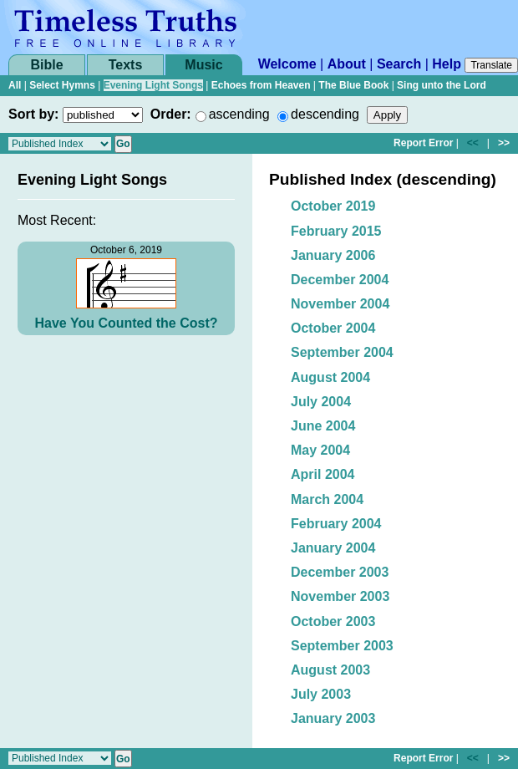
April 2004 (322, 474)
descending (325, 114)
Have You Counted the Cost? (126, 323)
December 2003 (339, 572)
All (14, 85)
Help (446, 64)
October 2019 (333, 206)
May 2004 (320, 450)
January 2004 (333, 548)
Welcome (287, 64)
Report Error (423, 143)
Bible (46, 65)
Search (399, 64)
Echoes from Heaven (261, 85)
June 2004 (323, 426)
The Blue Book (353, 85)
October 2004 (333, 328)
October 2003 (333, 621)
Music (203, 65)
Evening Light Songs (153, 85)
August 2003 (330, 670)
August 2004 (330, 377)
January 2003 (333, 718)
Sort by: (33, 114)
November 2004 (340, 304)
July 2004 (321, 402)
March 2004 (327, 499)
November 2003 (340, 596)
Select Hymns (62, 85)
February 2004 (336, 524)
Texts (126, 65)
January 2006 (333, 255)
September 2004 (342, 352)
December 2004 (339, 279)
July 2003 (321, 694)
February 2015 (336, 231)
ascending (239, 114)
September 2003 (342, 646)
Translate (491, 65)
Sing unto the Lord (441, 85)
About (347, 64)
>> (504, 143)
